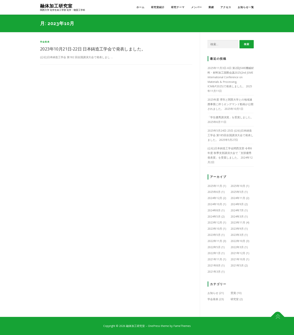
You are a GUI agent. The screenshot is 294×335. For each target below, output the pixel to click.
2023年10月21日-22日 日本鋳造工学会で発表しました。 (92, 49)
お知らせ (212, 293)
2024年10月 (214, 204)
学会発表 (45, 41)
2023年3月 (237, 235)
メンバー (196, 7)
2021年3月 (214, 271)
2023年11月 (238, 222)
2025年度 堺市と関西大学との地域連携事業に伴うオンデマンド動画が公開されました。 (230, 104)
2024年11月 (238, 198)
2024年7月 (237, 210)
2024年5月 (214, 216)
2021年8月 (214, 265)
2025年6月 (214, 192)
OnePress (154, 326)
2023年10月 (214, 228)
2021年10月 (238, 259)
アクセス (225, 7)
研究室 (235, 299)
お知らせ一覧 (246, 7)
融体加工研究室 (56, 5)
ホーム (140, 7)
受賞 (233, 293)
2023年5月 (214, 235)
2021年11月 (214, 259)
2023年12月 (214, 222)
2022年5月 (214, 247)
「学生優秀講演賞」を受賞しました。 (230, 117)
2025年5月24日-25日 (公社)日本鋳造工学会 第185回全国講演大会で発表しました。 (230, 135)
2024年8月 (214, 210)
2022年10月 (238, 241)
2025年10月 (238, 186)
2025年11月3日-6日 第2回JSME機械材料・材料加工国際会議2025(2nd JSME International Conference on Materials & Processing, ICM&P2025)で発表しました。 (230, 77)
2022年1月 (214, 253)
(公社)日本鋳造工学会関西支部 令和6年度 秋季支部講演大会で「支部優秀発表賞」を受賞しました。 (229, 152)
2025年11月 (214, 186)
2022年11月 (214, 241)
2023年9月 (237, 228)
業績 (211, 7)
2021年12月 (238, 253)
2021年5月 (237, 265)
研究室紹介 (158, 7)
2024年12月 (214, 198)
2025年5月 (237, 192)
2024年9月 (237, 204)
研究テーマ (178, 7)
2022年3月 (237, 247)
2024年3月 (237, 216)
